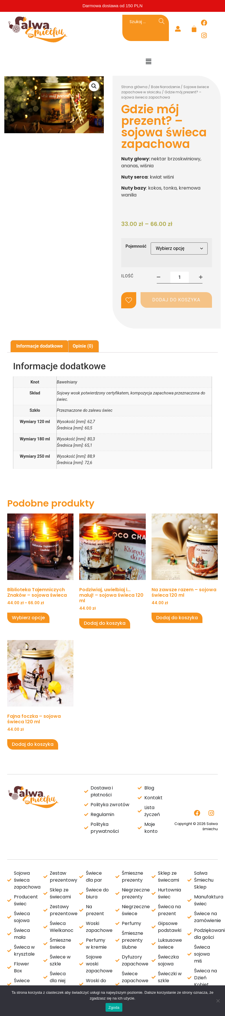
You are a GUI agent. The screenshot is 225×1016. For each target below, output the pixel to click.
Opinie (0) (83, 346)
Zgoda (113, 1007)
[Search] (161, 21)
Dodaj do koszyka (176, 300)
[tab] (39, 346)
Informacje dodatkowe (39, 346)
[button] (149, 61)
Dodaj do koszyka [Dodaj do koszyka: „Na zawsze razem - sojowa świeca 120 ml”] (177, 617)
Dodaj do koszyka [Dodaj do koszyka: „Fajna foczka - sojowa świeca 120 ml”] (33, 744)
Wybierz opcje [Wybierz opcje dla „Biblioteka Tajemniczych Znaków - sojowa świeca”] (28, 617)
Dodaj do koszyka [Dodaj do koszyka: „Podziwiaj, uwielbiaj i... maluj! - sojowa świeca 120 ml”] (105, 623)
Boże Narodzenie (165, 86)
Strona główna (134, 86)
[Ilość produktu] (179, 277)
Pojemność (136, 246)
